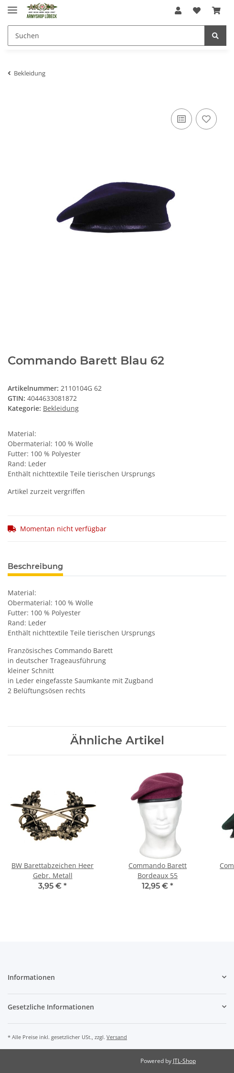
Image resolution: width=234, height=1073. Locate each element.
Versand (116, 1037)
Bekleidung (61, 408)
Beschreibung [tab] (35, 566)
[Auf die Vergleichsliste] (181, 118)
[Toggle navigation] (12, 6)
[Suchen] (106, 35)
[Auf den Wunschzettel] (206, 118)
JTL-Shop (184, 1061)
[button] (178, 10)
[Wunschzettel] (196, 10)
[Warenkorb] (216, 10)
